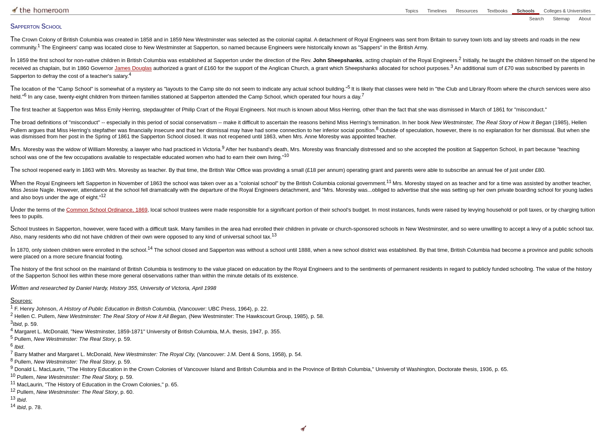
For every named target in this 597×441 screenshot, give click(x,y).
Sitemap (561, 18)
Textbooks (497, 10)
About (585, 18)
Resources (467, 10)
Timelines (437, 10)
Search (536, 18)
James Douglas (133, 68)
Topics (411, 10)
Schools (525, 10)
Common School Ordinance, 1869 (107, 210)
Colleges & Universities (567, 10)
